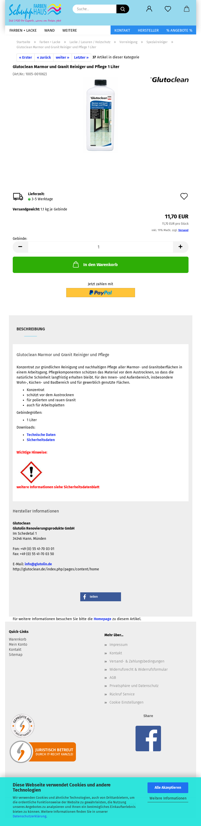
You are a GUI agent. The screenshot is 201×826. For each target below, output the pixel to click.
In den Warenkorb (95, 264)
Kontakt (122, 30)
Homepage (102, 619)
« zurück (44, 57)
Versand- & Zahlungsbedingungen (137, 661)
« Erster (25, 57)
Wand (49, 30)
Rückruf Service (122, 694)
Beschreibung (31, 329)
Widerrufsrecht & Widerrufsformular (139, 669)
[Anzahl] (100, 247)
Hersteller (148, 30)
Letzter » (81, 57)
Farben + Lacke (23, 30)
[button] (149, 9)
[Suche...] (122, 9)
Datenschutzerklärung (29, 816)
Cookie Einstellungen (126, 702)
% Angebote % (179, 30)
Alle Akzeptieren (168, 787)
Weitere (69, 30)
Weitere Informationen (168, 798)
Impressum (119, 645)
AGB (113, 677)
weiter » (62, 57)
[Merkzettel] (168, 9)
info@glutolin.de (38, 564)
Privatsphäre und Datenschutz (134, 686)
